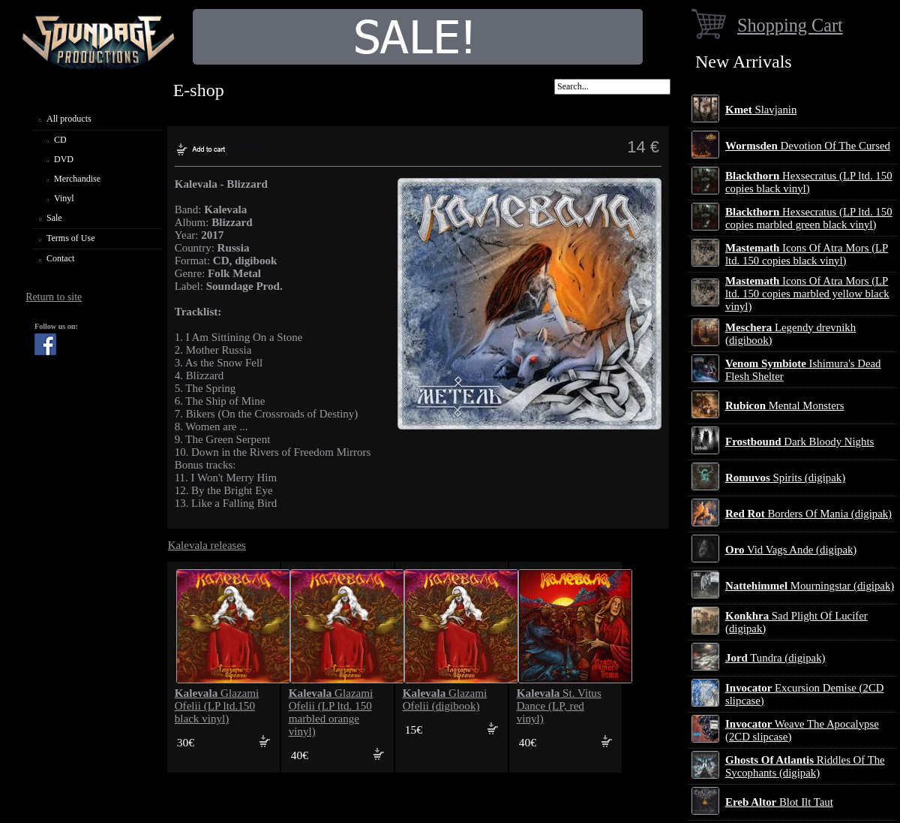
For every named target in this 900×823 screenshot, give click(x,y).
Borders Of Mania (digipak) (808, 514)
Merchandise (77, 178)
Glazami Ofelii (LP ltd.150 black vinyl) (217, 706)
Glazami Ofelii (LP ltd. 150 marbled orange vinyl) (331, 712)
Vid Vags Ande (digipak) (790, 550)
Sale (54, 218)
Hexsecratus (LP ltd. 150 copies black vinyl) (808, 182)
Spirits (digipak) (785, 478)
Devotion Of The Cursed (807, 146)
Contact (60, 258)
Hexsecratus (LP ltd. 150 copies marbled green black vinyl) (808, 218)
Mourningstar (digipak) (809, 586)
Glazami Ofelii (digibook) (445, 699)
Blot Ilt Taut (779, 802)
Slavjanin (760, 110)
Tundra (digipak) (775, 658)
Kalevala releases (207, 545)
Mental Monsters (784, 405)
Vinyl (64, 198)
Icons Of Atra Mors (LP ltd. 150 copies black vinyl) (806, 254)
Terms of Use (70, 238)
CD (60, 139)
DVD (64, 159)
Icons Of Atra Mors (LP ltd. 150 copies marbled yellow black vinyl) (807, 293)
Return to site (54, 297)
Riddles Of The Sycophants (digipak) (805, 766)
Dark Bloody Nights (799, 442)
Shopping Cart (790, 25)
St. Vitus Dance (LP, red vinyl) (559, 706)
